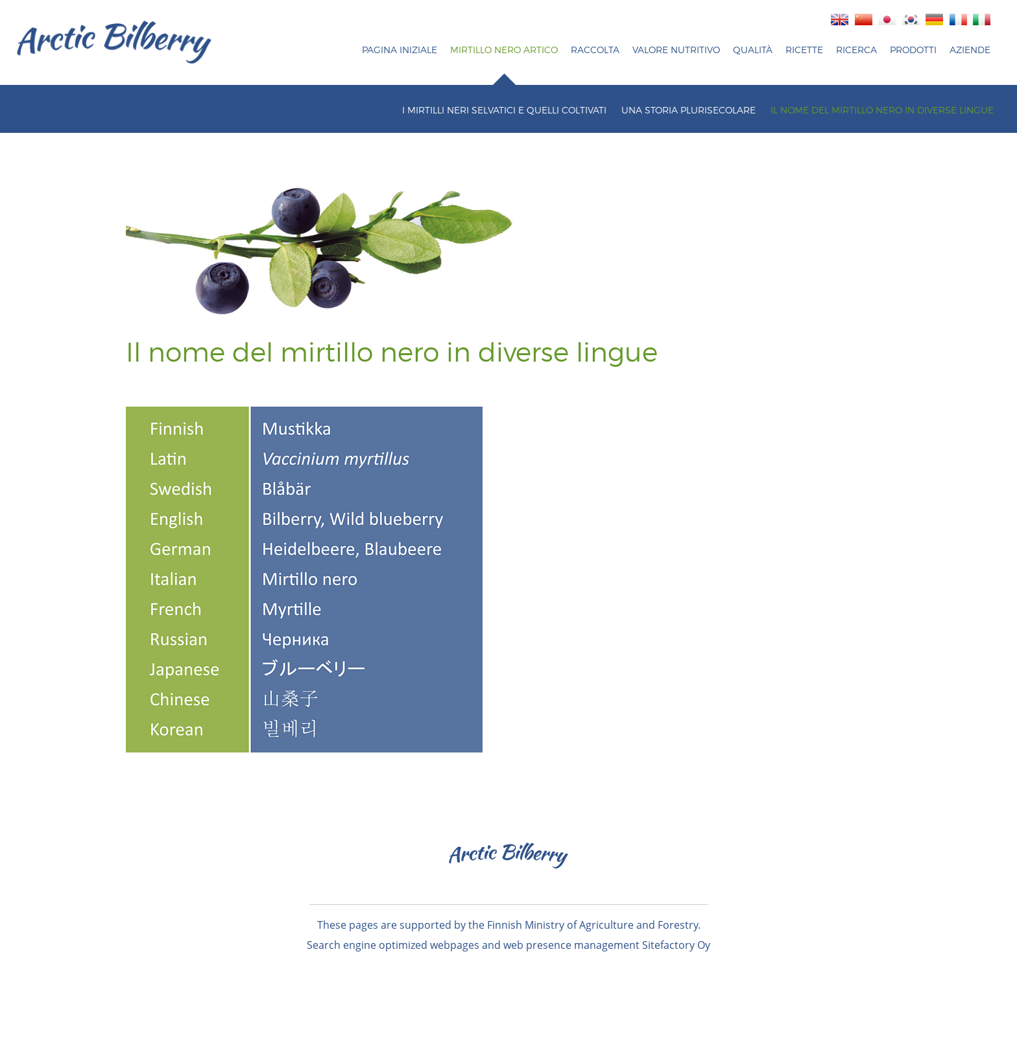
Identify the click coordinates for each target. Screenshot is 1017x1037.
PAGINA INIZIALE (399, 49)
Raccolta (595, 49)
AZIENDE (970, 49)
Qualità (752, 49)
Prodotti (913, 49)
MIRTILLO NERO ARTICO (504, 49)
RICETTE (804, 49)
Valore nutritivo (676, 49)
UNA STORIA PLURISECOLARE (688, 109)
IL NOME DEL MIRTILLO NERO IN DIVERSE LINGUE (882, 109)
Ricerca (856, 49)
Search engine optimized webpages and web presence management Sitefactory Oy (508, 945)
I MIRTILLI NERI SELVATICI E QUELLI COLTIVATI (504, 109)
